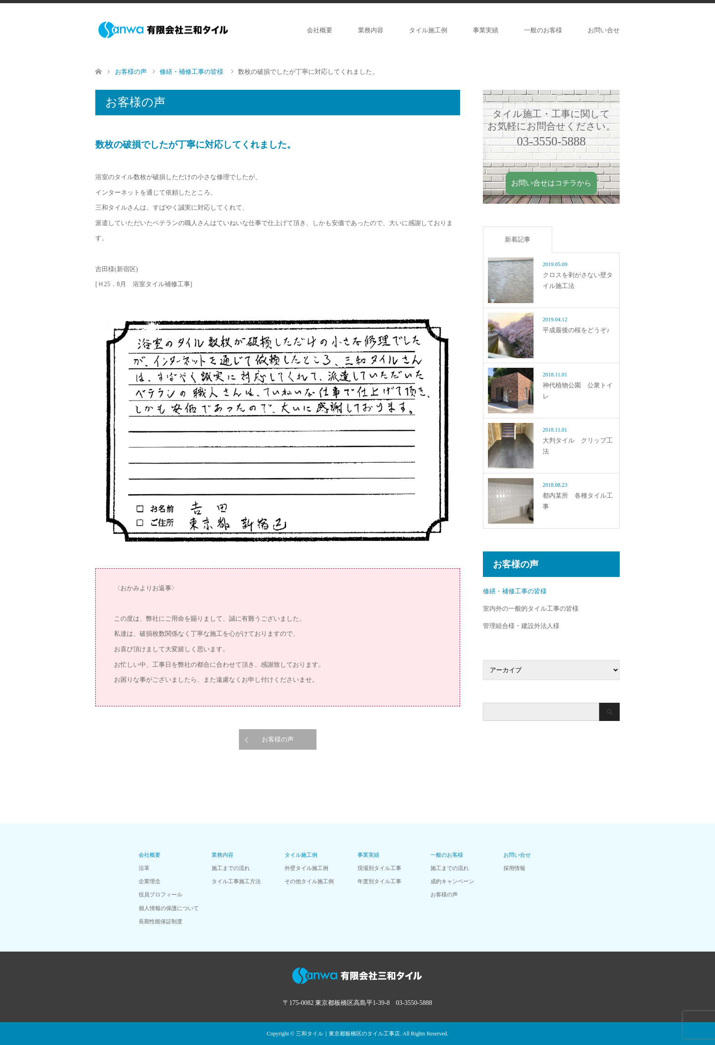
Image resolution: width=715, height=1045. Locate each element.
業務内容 (370, 30)
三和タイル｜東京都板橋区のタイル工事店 (348, 1033)
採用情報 (514, 868)
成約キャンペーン (452, 881)
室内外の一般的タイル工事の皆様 (531, 608)
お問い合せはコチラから (551, 183)
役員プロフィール (160, 894)
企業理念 (150, 881)
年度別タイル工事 (379, 881)
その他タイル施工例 (309, 881)
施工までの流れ (231, 868)
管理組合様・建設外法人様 (521, 626)
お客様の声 (278, 739)
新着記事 (517, 239)
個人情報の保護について (169, 908)
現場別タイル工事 (379, 868)
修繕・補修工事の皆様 (515, 591)
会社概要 (319, 30)
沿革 (144, 868)
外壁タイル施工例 (306, 868)
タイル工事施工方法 (236, 881)
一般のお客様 (543, 30)
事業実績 (485, 30)
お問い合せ (604, 30)
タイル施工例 (428, 30)
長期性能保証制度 (160, 921)
